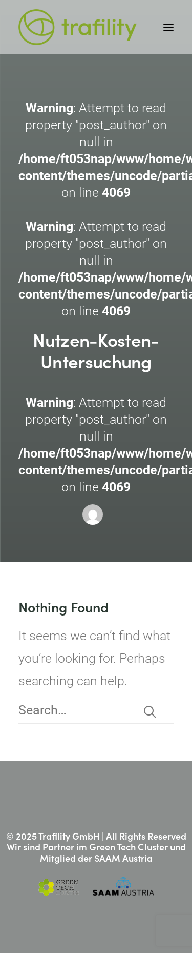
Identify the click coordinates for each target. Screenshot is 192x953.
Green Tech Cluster (128, 846)
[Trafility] (77, 27)
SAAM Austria (123, 857)
